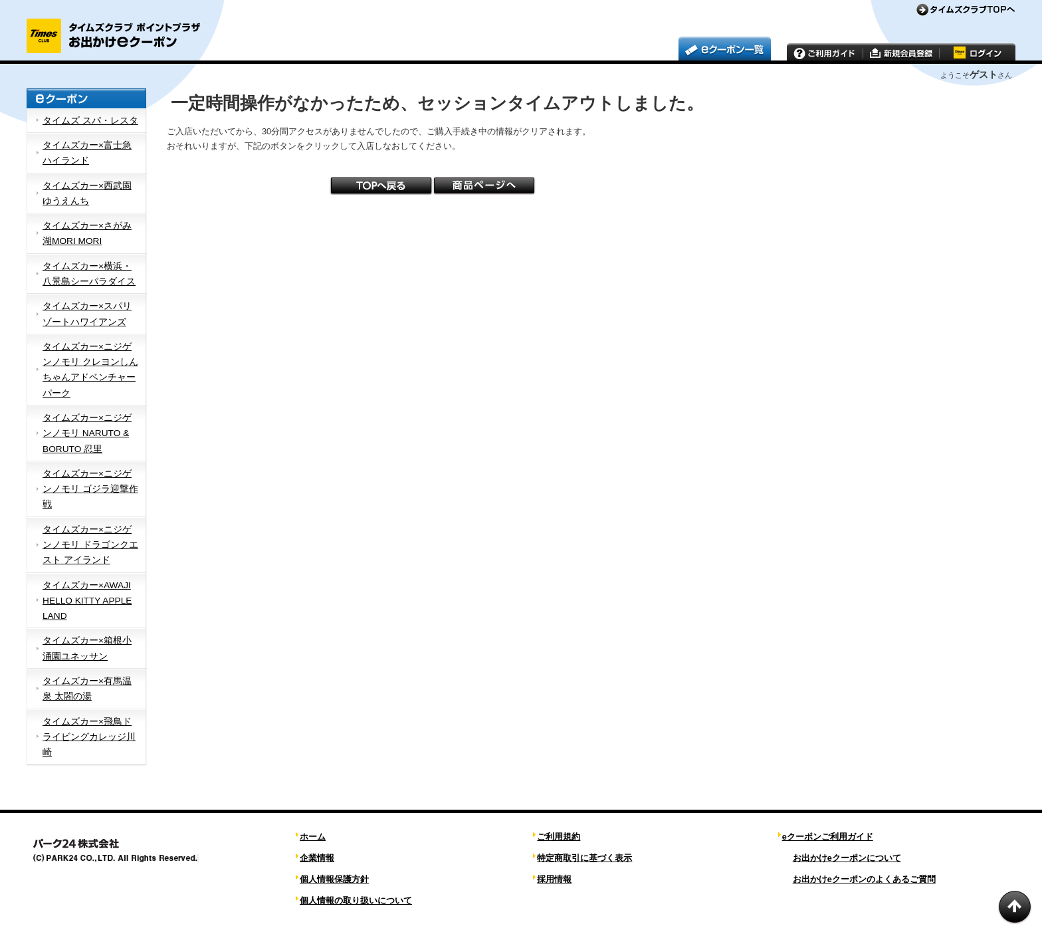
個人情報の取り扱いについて (356, 900)
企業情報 (317, 858)
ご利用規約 (558, 837)
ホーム (313, 837)
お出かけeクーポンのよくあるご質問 (864, 879)
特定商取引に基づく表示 (584, 858)
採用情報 (554, 879)
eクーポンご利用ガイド (827, 837)
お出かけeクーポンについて (847, 858)
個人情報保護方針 (334, 879)
